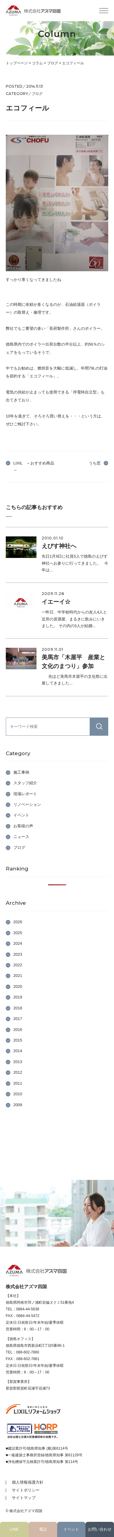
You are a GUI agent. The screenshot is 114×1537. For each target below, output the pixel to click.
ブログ (19, 847)
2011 (17, 1083)
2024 (17, 943)
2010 (17, 1094)
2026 (17, 922)
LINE (14, 1529)
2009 (17, 1105)
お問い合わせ (100, 1529)
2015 (17, 1040)
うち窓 (95, 463)
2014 (17, 1051)
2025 (17, 933)
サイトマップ (24, 1497)
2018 (17, 1008)
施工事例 (21, 772)
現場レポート (25, 794)
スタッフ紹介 (25, 783)
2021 (17, 975)
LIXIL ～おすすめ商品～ (33, 467)
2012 (17, 1072)
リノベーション (27, 804)
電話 (43, 1529)
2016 (17, 1029)
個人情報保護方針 (27, 1482)
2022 (17, 965)
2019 (17, 997)
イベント (71, 1529)
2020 (17, 986)
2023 (17, 954)
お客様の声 (23, 826)
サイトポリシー (26, 1490)
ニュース (21, 836)
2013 (17, 1061)
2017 (17, 1018)
